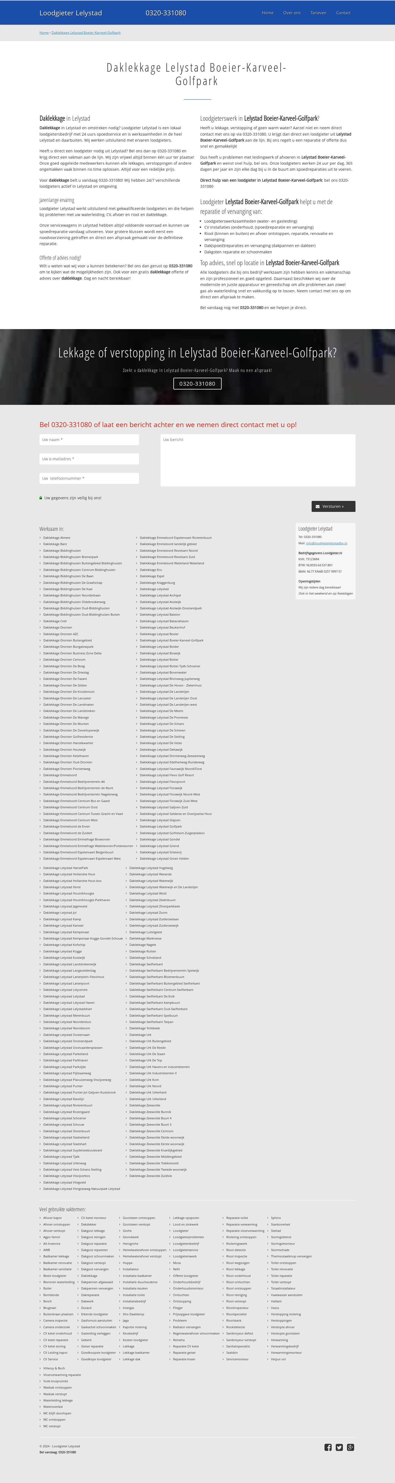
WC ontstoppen (54, 1419)
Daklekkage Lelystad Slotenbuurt (66, 1131)
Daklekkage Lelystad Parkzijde (64, 1067)
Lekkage (128, 1346)
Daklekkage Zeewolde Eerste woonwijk (156, 1144)
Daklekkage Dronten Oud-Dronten (67, 762)
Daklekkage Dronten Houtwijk (64, 749)
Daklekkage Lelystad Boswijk (160, 653)
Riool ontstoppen (238, 1288)
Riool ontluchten (238, 1282)
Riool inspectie (236, 1256)
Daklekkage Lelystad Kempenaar (66, 932)
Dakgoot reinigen (93, 1237)
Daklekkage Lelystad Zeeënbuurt (152, 900)
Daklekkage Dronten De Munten (66, 724)
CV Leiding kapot (55, 1352)
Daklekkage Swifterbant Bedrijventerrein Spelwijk (164, 970)
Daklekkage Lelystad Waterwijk (151, 881)
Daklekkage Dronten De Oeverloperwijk (71, 730)
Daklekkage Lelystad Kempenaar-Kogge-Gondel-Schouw (83, 938)
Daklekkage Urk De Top (145, 1060)
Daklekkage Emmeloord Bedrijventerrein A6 (74, 782)
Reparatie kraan (184, 1359)
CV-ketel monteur (93, 1218)
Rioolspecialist (236, 1314)
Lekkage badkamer (136, 1352)
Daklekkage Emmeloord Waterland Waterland (172, 563)
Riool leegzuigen (238, 1263)
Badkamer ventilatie (57, 1269)
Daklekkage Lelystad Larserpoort (66, 983)
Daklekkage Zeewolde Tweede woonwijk (158, 1169)
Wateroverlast (53, 1406)
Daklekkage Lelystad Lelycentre (65, 990)
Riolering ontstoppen (241, 1237)
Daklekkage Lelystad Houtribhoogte (68, 893)
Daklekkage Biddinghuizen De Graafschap (72, 583)
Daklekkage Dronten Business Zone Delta (72, 653)
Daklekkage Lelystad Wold (148, 893)
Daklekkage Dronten (57, 627)
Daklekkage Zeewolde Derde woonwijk (156, 1137)
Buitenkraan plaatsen (58, 1314)
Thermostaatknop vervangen (291, 1256)
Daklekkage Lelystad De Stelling (162, 737)
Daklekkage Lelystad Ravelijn (63, 1099)
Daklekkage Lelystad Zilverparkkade (154, 906)
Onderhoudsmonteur (188, 1288)
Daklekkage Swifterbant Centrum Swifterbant (161, 990)
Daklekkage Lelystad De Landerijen (164, 691)
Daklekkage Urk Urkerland (147, 1099)
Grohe (127, 1231)
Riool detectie (236, 1250)
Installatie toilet (134, 1295)
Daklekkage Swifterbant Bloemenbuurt (156, 977)
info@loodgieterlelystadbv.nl (326, 543)
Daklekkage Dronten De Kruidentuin (69, 691)
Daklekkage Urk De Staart (147, 1054)
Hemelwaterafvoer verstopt (142, 1256)
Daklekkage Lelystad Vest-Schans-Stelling (72, 1169)
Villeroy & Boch (54, 1368)
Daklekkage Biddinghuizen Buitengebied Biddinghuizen (82, 563)
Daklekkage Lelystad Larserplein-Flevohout (73, 977)
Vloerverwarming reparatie (62, 1375)
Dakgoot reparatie (94, 1243)
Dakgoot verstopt (93, 1263)
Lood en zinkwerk (185, 1224)
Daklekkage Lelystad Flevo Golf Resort (167, 775)
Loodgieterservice (185, 1250)
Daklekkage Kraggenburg (157, 583)
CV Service (50, 1359)
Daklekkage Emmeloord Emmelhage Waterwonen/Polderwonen (88, 846)
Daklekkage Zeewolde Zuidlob (150, 1176)
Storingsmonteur (283, 1243)
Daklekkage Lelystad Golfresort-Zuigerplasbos (172, 833)
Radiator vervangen (187, 1327)
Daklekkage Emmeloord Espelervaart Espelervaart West (82, 858)
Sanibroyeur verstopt (241, 1340)
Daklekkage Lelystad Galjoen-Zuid (164, 807)
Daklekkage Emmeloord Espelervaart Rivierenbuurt (176, 538)
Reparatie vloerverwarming (245, 1231)
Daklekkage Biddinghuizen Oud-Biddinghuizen (76, 608)
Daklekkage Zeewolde (144, 1105)
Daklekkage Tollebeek (144, 1028)
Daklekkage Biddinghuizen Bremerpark (70, 557)
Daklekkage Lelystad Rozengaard (66, 1112)
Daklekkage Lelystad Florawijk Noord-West (170, 794)
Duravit (86, 1308)
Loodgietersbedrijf (186, 1243)
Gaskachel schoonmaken (98, 1327)
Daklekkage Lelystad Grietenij (161, 852)
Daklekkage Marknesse (145, 938)
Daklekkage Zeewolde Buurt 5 (150, 1124)
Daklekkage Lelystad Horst (62, 887)
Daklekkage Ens (151, 570)
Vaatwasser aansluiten (287, 1295)
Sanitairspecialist (238, 1346)
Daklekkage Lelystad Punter (63, 1086)
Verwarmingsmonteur (286, 1352)
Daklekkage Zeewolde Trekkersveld (154, 1163)
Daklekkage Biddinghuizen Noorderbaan (72, 595)
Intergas (128, 1308)
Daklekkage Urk (140, 1035)
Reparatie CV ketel (186, 1346)
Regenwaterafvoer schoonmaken (196, 1333)
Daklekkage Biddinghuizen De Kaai (67, 589)
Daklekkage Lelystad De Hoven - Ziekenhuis (171, 685)
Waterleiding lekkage (58, 1400)
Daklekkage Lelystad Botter (159, 659)
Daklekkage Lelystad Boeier (159, 634)
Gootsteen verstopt (136, 1224)
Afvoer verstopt (54, 1231)
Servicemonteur (237, 1359)
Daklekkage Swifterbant (146, 964)
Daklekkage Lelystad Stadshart (64, 1144)
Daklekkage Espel (152, 576)
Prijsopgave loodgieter (189, 1314)
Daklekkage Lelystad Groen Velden (164, 858)
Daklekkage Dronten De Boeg (64, 666)
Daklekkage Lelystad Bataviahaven (164, 621)
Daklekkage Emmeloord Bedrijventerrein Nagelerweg (80, 794)
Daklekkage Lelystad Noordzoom (66, 1028)
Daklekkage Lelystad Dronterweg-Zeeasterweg (172, 756)
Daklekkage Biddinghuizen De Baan (68, 576)
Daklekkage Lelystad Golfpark (161, 826)
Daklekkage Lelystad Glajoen (160, 820)
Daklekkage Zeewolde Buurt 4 (150, 1118)
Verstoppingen (281, 1320)
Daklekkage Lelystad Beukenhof (162, 627)
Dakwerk (87, 1301)
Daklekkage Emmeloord (60, 775)
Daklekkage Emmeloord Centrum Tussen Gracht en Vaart (83, 814)
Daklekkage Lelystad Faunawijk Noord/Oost (171, 769)
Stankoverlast (280, 1224)
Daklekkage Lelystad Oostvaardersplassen (73, 1047)
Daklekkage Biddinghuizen (62, 550)
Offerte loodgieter (185, 1276)
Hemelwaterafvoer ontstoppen (145, 1250)
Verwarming (279, 1340)
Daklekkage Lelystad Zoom (148, 912)
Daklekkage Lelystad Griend (159, 846)
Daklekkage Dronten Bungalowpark (68, 646)
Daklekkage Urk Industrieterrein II (153, 1073)
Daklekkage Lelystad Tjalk (61, 1156)
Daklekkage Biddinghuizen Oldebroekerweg (74, 602)
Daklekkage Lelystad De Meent (161, 711)
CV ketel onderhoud (57, 1333)
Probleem (180, 1320)
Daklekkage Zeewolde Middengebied (155, 1156)
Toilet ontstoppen (283, 1263)
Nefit (176, 1269)
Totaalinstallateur (283, 1288)
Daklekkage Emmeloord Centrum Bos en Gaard (76, 801)
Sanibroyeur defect (239, 1333)
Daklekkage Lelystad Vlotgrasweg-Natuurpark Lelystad (81, 1189)
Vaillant (276, 1301)
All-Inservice (51, 1243)
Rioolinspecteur (237, 1308)
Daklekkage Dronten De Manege (66, 717)
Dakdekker (88, 1224)
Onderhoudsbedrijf (187, 1282)
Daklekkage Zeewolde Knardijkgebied (155, 1150)
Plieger (178, 1308)
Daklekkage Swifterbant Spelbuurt (153, 1015)
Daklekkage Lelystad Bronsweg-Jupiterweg (170, 679)
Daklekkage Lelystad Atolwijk (160, 602)
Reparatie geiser (184, 1352)
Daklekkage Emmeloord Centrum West (70, 820)
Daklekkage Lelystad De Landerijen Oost (168, 698)
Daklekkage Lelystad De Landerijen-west (168, 704)
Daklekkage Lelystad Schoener (64, 1118)
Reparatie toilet (237, 1218)
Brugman (49, 1308)
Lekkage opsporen (186, 1218)
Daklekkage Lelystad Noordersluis (67, 1022)
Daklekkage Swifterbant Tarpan (151, 1022)
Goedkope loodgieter (96, 1359)
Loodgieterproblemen (188, 1237)
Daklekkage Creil (55, 621)
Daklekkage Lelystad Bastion (160, 614)
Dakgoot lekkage (93, 1231)
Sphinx (276, 1218)
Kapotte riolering (135, 1327)
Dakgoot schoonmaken (97, 1256)
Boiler (47, 1288)
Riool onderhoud (238, 1276)
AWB (46, 1250)
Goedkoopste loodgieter (98, 1352)
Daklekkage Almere (56, 538)
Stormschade (280, 1250)
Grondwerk (131, 1237)
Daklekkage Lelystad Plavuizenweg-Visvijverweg (77, 1080)
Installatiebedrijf (134, 1301)
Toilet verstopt (281, 1282)
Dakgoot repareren (94, 1250)
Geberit (86, 1340)
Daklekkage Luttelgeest (145, 932)
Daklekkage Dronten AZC (60, 634)
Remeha (179, 1340)
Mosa (177, 1263)
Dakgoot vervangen (95, 1269)
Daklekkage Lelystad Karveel (63, 925)
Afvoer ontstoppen (56, 1224)
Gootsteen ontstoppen (139, 1218)
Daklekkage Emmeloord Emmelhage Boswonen (76, 839)
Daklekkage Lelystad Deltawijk (161, 749)
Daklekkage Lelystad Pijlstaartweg (67, 1073)
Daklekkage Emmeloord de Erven (66, 826)
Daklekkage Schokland (145, 957)
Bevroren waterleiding (59, 1282)
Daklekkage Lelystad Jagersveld (65, 906)
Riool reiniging (236, 1295)
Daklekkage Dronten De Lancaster (67, 698)
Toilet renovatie (282, 1269)
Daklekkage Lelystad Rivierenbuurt (67, 1105)
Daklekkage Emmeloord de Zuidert (67, 833)
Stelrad (276, 1231)
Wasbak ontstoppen (57, 1387)
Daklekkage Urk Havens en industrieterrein (159, 1067)
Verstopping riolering (286, 1314)
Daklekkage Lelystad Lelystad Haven (69, 1002)
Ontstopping (182, 1301)
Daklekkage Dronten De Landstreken (69, 711)
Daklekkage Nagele (142, 945)
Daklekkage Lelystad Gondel (160, 839)
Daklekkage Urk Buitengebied (150, 1041)
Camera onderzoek (56, 1327)
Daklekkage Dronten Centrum (64, 659)
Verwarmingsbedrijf (285, 1346)
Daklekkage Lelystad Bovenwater (163, 672)
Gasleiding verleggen (96, 1333)
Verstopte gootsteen (285, 1333)
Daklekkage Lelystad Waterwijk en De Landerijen (163, 887)
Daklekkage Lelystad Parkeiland (65, 1054)
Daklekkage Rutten (142, 951)
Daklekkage (89, 1276)
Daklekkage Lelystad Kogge (62, 951)
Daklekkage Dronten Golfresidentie (68, 737)
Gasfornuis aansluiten (96, 1320)
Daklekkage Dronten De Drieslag (66, 672)
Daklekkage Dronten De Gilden (65, 685)
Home (44, 32)
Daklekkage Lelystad (154, 589)
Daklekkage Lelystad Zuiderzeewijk (154, 925)
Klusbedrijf (130, 1333)
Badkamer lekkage (56, 1256)
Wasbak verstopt (55, 1394)
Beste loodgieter (54, 1276)
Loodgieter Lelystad (71, 12)
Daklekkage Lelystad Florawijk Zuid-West (169, 801)
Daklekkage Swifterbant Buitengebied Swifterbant (164, 983)
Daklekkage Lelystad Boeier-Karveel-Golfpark (86, 32)
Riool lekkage (235, 1269)
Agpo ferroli (51, 1237)
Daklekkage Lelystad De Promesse (164, 717)
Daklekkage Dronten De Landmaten (68, 704)
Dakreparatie (90, 1295)
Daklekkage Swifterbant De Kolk (152, 996)
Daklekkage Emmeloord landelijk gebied (168, 544)
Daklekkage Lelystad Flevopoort (162, 782)
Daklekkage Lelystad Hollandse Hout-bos (72, 881)
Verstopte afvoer (283, 1327)
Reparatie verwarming (241, 1224)
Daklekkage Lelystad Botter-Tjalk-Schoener (170, 666)
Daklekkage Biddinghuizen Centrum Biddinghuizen (79, 570)
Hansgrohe (130, 1243)
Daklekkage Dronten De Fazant (65, 679)
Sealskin (232, 1352)
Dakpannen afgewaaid (97, 1282)
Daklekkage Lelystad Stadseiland (66, 1137)
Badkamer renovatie (57, 1263)
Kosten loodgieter (135, 1340)
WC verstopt (52, 1426)
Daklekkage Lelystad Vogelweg (151, 868)
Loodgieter (180, 1231)
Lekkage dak (131, 1359)
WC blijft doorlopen (57, 1413)
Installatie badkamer (137, 1276)
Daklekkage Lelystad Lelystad (64, 996)
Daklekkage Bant (55, 544)
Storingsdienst (281, 1237)
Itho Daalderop (133, 1314)
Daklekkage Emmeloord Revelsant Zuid (167, 557)
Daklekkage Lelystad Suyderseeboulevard (72, 1150)
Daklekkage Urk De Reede (147, 1047)
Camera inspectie (55, 1320)
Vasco (275, 1308)
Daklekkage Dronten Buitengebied (67, 640)
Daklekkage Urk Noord (145, 1086)
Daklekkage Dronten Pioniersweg (66, 769)
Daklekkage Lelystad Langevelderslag (69, 970)
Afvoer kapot (52, 1218)
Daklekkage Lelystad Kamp (62, 919)
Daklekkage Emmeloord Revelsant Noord (169, 550)
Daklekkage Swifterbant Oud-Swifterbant (158, 1009)
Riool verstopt (236, 1301)
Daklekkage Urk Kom (144, 1080)
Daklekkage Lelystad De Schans (162, 724)
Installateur (131, 1269)
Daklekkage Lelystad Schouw (63, 1124)
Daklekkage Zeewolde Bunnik (150, 1112)
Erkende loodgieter (94, 1314)
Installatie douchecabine (140, 1282)
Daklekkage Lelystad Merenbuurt (66, 1015)
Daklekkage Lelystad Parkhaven (65, 1060)
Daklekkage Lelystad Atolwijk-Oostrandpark (171, 608)
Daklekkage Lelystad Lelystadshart (67, 1009)
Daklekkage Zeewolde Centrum (151, 1131)
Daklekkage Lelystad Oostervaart (66, 1035)
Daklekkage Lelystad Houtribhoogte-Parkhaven (76, 900)
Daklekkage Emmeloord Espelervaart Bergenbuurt (78, 852)
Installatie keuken (135, 1288)
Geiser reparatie (92, 1346)
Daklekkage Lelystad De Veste (161, 743)
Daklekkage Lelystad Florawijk (161, 788)
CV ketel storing (54, 1346)
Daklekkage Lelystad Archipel (160, 595)
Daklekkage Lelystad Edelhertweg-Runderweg (172, 762)
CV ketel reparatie (55, 1340)
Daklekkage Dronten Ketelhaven (66, 756)
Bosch (47, 1301)
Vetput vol (278, 1359)
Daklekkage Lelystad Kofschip (64, 945)
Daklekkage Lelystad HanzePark (65, 868)
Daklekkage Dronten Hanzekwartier (68, 743)
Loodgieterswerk (185, 1256)
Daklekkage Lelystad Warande (150, 874)
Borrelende (51, 1295)
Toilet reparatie (281, 1276)
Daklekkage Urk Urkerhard (148, 1092)
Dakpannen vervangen (97, 1288)
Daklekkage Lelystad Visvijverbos (66, 1176)
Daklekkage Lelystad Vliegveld (64, 1182)
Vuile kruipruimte (55, 1381)
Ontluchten (181, 1295)
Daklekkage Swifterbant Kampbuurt (154, 1002)
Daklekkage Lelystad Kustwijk (64, 957)
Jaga (126, 1320)
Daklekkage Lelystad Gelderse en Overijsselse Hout (176, 814)
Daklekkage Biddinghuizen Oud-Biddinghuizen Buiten (81, 614)
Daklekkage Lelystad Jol (60, 912)
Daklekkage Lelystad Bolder (159, 646)
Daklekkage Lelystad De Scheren (162, 730)
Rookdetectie (235, 1327)
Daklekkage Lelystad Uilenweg (64, 1163)
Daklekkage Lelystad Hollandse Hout (69, 874)
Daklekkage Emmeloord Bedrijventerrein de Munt (78, 788)
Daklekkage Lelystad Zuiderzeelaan (154, 919)
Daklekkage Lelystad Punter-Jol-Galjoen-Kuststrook (79, 1092)
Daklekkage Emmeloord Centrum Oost (70, 807)
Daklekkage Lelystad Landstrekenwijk (69, 964)
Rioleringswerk (236, 1243)
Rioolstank (233, 1320)
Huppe (127, 1263)
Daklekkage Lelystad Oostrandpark (68, 1041)
